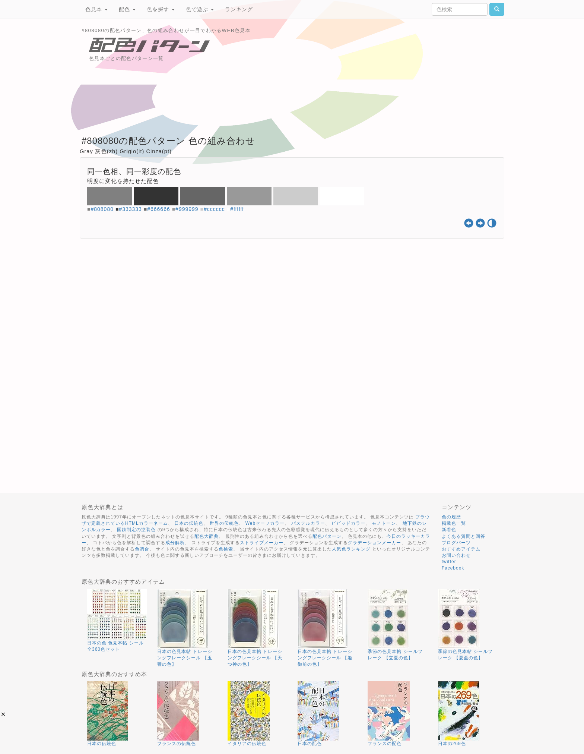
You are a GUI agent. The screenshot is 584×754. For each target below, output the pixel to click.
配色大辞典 (206, 536)
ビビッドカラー (348, 523)
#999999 (187, 209)
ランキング (239, 9)
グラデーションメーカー (374, 542)
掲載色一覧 (454, 523)
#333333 (130, 209)
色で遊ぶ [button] (200, 9)
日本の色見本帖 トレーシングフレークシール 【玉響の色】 (184, 658)
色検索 (226, 549)
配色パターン (327, 536)
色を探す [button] (161, 9)
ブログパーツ (456, 542)
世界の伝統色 (224, 523)
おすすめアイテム (461, 549)
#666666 (158, 209)
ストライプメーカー (261, 542)
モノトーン (384, 523)
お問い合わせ (456, 555)
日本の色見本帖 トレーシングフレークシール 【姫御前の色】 (325, 658)
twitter (449, 561)
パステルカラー (308, 523)
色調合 (142, 549)
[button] (3, 714)
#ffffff (237, 209)
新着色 (449, 529)
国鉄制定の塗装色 (136, 529)
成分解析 (175, 542)
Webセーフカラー (265, 523)
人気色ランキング (351, 549)
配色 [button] (127, 9)
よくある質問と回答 (463, 536)
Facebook (453, 568)
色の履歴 (451, 517)
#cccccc (214, 209)
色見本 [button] (96, 9)
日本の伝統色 (188, 523)
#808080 (102, 209)
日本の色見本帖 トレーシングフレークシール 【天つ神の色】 (255, 658)
